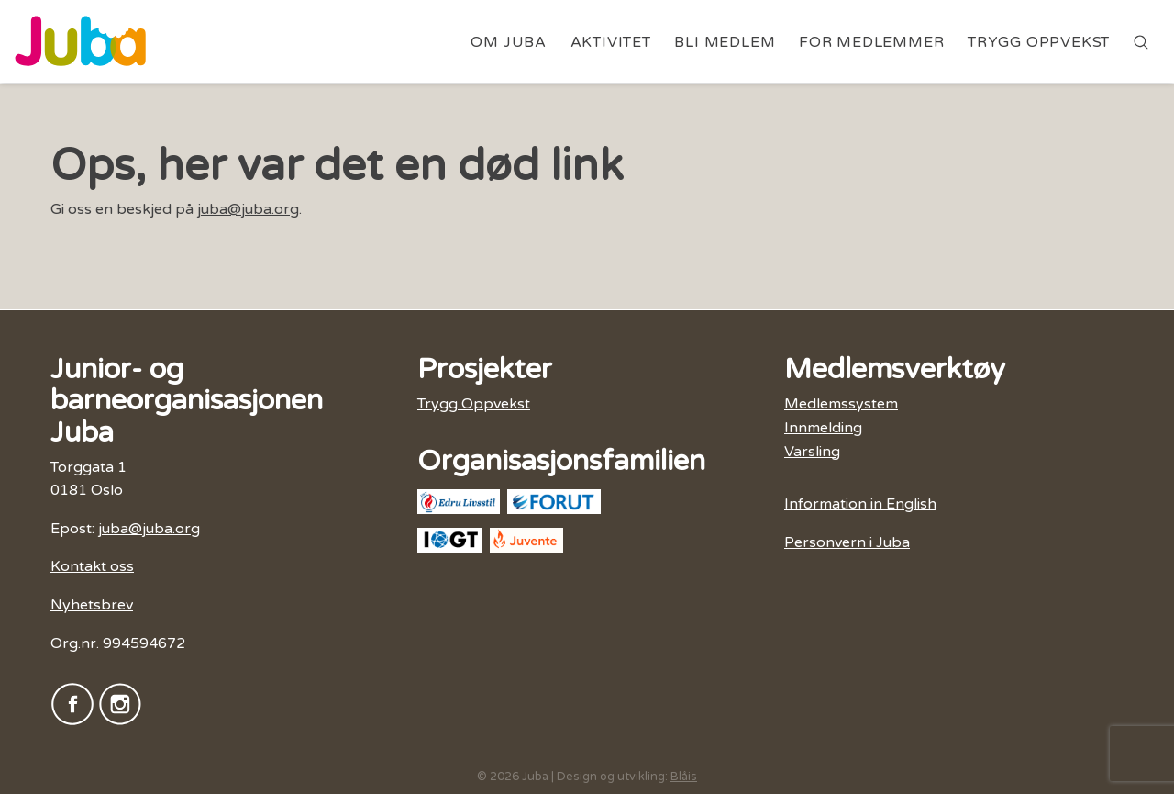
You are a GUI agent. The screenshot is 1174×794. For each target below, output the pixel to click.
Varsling (812, 451)
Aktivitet (610, 42)
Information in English (860, 504)
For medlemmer (871, 42)
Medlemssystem (841, 404)
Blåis (683, 776)
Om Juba (509, 42)
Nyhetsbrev (91, 605)
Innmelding (823, 428)
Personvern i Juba (847, 542)
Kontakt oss (92, 566)
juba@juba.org (248, 209)
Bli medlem (724, 42)
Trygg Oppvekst (1039, 42)
